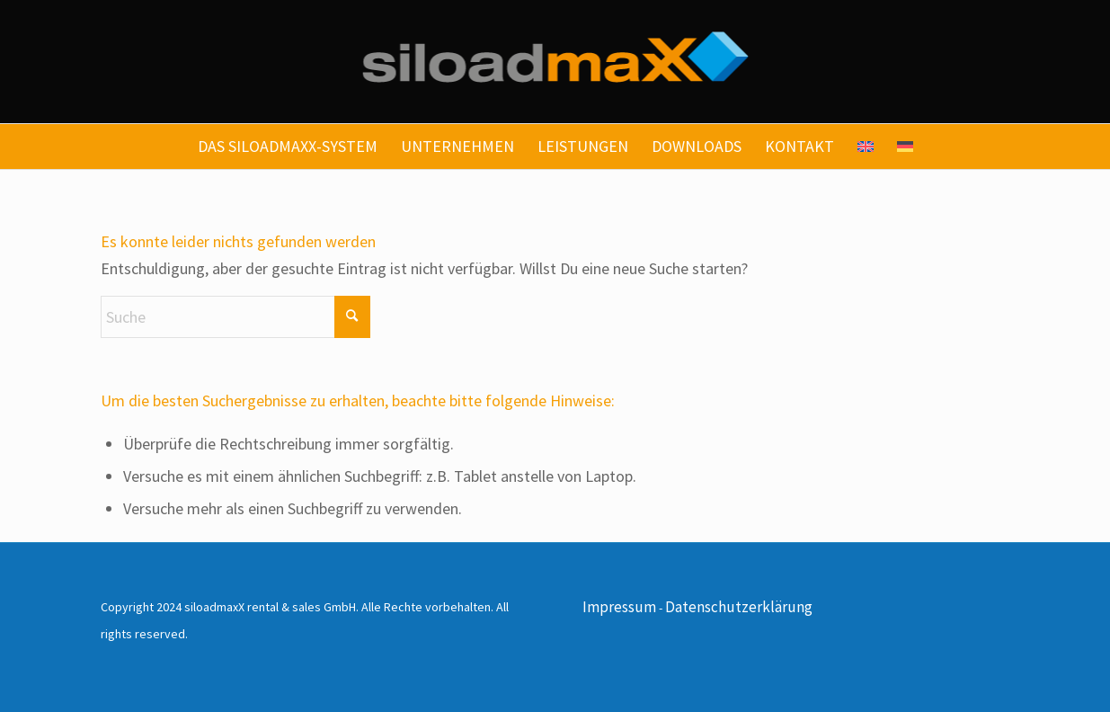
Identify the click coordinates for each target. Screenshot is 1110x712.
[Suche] (235, 317)
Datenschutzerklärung (739, 607)
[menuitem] (287, 146)
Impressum (619, 607)
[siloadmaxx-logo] (555, 61)
